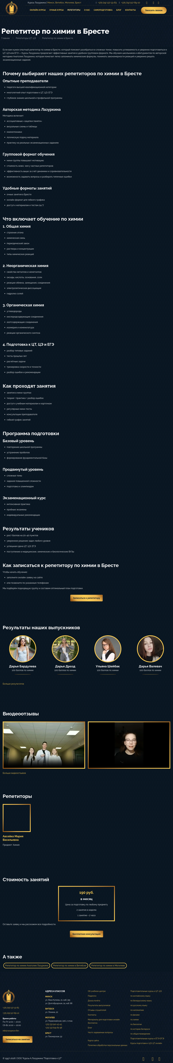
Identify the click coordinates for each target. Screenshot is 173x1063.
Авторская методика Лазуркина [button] (32, 109)
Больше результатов (13, 684)
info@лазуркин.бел (11, 1031)
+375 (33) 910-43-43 (53, 1024)
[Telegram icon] (158, 3)
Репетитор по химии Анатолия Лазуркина (26, 965)
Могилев (69, 2)
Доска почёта (94, 1001)
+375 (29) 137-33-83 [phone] (107, 2)
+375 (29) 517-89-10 (11, 1013)
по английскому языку (140, 996)
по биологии (136, 1024)
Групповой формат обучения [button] (29, 154)
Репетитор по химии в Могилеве (108, 965)
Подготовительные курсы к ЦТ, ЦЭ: (146, 991)
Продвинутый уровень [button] (23, 469)
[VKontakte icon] (153, 3)
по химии (134, 1019)
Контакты (92, 1015)
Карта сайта (93, 1040)
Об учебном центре (97, 991)
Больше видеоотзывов (14, 773)
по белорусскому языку (141, 1001)
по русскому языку (138, 1005)
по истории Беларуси (140, 1029)
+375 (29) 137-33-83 (11, 1008)
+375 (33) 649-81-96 (53, 1028)
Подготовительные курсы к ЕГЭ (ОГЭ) (147, 1038)
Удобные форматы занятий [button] (27, 188)
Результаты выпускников (99, 1005)
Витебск (59, 2)
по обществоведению (140, 1034)
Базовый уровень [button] (18, 441)
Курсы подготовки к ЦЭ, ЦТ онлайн (146, 1043)
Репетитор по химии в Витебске (69, 965)
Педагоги (92, 996)
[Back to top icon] (167, 1059)
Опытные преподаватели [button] (25, 81)
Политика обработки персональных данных (107, 1045)
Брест (78, 2)
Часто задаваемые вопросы (100, 1032)
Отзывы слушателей (97, 1010)
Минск (50, 2)
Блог (90, 1028)
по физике (135, 1015)
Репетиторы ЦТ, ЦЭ (26, 38)
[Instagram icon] (146, 3)
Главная (5, 38)
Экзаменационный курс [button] (24, 498)
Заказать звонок (154, 10)
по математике (137, 1010)
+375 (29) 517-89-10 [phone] (130, 2)
